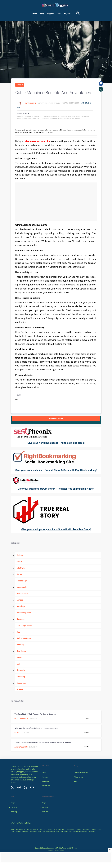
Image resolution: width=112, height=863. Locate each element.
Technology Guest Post (34, 829)
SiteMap (45, 812)
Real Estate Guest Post (65, 829)
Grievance (45, 781)
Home (35, 13)
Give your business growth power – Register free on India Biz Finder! (56, 488)
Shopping (21, 677)
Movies (20, 600)
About (44, 773)
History (20, 555)
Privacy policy (78, 777)
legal (75, 781)
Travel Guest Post (17, 829)
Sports (20, 85)
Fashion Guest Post (83, 829)
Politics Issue (22, 593)
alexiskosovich (21, 747)
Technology (22, 581)
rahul (17, 733)
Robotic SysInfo (59, 850)
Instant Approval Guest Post (26, 832)
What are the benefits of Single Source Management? (37, 728)
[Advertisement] (56, 201)
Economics (21, 683)
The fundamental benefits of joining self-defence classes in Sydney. (43, 742)
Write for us (46, 786)
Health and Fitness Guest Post (84, 832)
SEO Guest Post (49, 829)
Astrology (21, 606)
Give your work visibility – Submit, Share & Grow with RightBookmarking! (56, 470)
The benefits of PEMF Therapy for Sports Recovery (35, 714)
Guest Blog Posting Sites (63, 832)
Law (18, 664)
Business (21, 619)
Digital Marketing (24, 638)
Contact (44, 777)
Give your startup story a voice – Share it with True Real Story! (56, 529)
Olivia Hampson (21, 719)
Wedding (20, 645)
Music (19, 657)
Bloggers (50, 13)
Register (67, 13)
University (21, 670)
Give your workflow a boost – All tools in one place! (55, 442)
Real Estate (21, 651)
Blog (42, 13)
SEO (18, 632)
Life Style (21, 568)
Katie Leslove (31, 103)
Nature (19, 574)
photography (22, 587)
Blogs (13, 803)
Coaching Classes (24, 625)
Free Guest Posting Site (46, 832)
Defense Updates (24, 613)
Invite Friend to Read (56, 419)
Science (20, 689)
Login (59, 13)
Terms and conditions (81, 773)
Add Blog (14, 812)
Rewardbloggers (48, 848)
